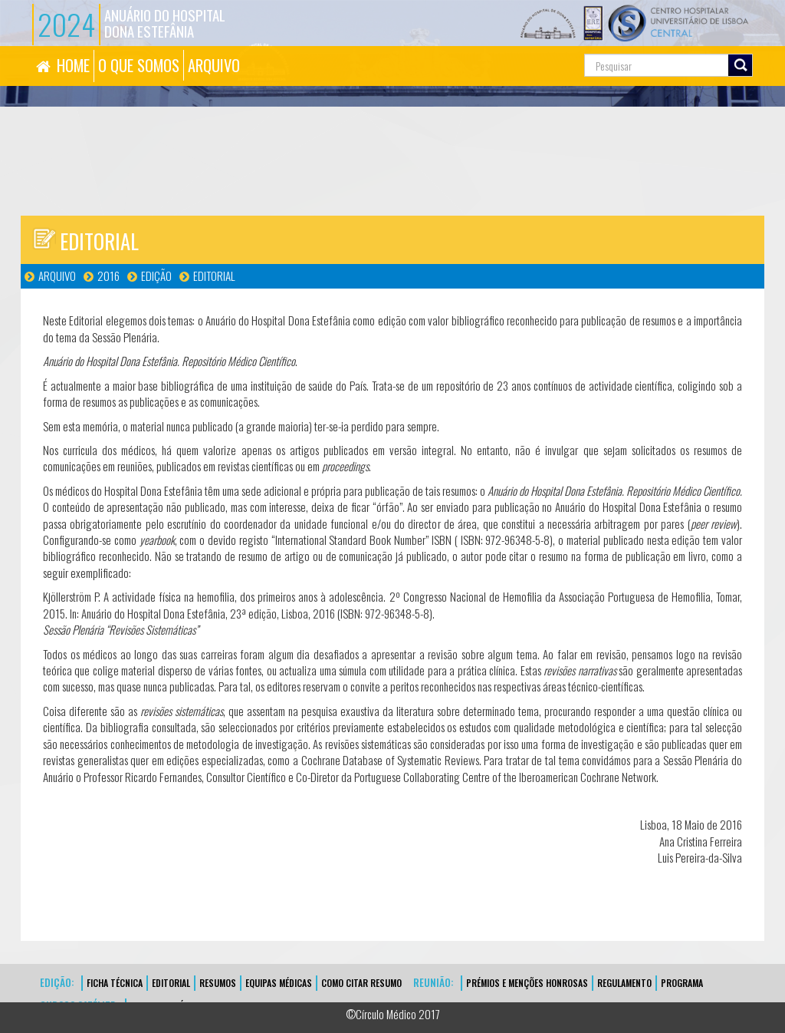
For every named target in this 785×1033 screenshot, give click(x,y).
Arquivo (57, 275)
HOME (73, 65)
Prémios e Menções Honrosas (527, 982)
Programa (682, 982)
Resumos (217, 982)
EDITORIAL (171, 982)
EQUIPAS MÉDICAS (278, 982)
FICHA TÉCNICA (115, 982)
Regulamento (624, 982)
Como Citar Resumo (361, 982)
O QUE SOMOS (138, 65)
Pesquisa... (528, 46)
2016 (108, 275)
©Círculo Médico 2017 (393, 1013)
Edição (156, 275)
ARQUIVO (214, 65)
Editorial (214, 275)
